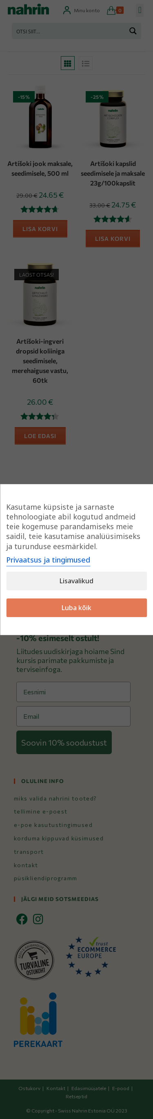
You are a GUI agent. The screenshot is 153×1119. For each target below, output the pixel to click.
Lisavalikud (76, 580)
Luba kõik (76, 607)
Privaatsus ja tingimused (48, 560)
